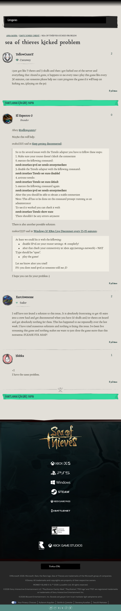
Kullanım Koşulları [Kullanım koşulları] (46, 602)
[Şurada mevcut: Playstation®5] (60, 473)
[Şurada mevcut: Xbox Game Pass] (60, 501)
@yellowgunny (27, 130)
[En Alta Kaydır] (70, 608)
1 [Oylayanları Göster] (111, 355)
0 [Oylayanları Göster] (111, 115)
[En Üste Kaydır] (51, 608)
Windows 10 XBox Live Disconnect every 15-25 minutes (65, 231)
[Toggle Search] (9, 25)
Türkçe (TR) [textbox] (54, 566)
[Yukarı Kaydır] (55, 607)
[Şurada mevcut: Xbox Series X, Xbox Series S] (60, 463)
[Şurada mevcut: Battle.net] (60, 511)
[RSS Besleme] (4, 35)
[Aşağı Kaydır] (66, 607)
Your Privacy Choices (27, 602)
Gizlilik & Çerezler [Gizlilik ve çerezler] (64, 602)
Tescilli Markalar (100, 602)
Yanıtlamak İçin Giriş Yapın (19, 103)
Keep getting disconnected (46, 143)
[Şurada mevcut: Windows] (60, 482)
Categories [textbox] (12, 20)
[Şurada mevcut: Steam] (60, 492)
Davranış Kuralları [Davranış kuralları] (82, 602)
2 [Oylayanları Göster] (111, 53)
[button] (55, 20)
